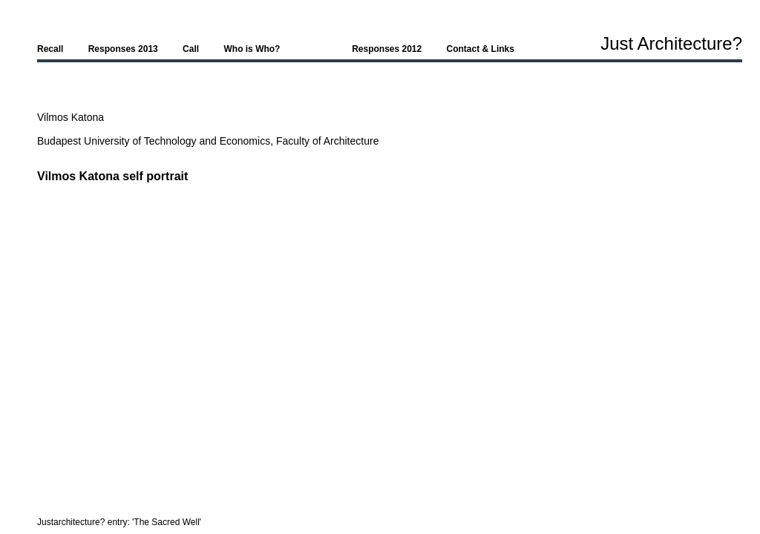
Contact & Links (480, 49)
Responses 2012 (387, 49)
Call (191, 49)
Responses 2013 (123, 49)
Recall (50, 49)
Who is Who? (251, 49)
